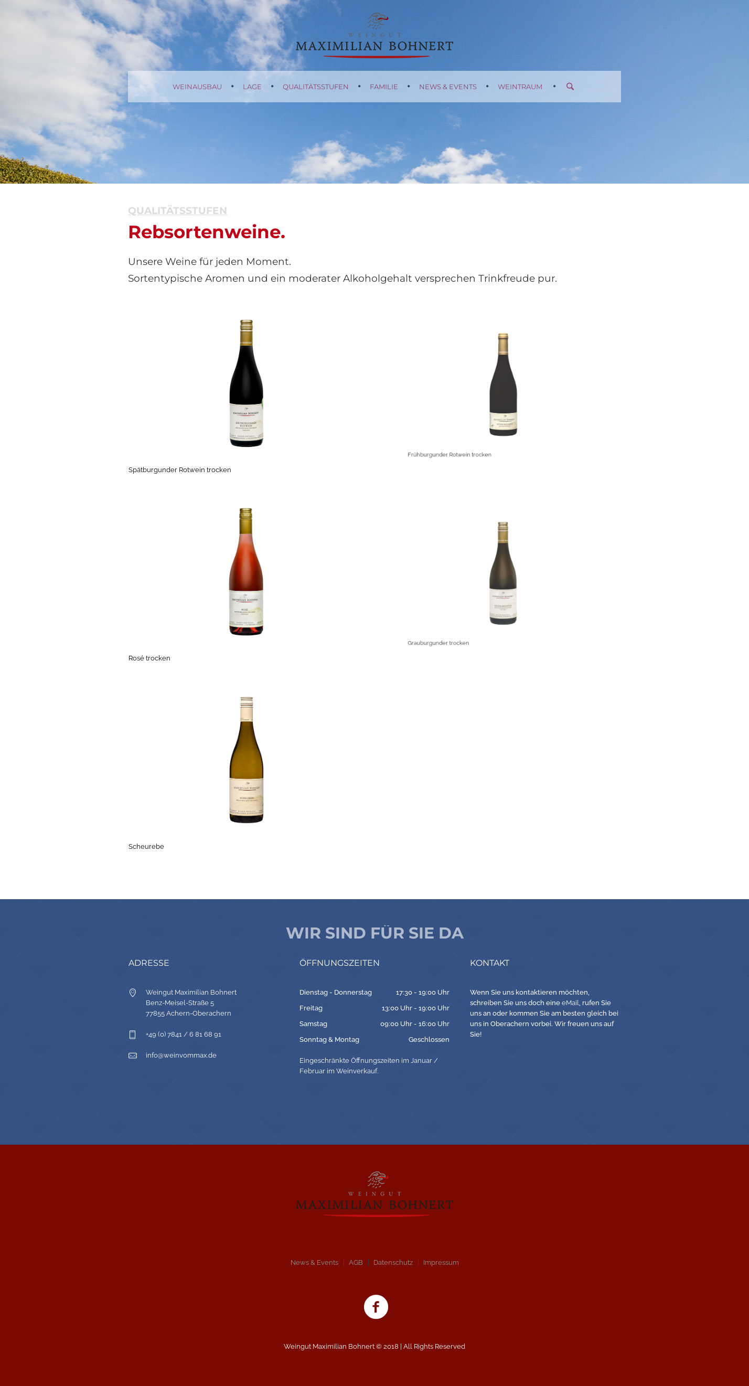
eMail (570, 1003)
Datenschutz (393, 1262)
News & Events (314, 1262)
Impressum (441, 1262)
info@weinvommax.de (181, 1055)
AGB (356, 1262)
